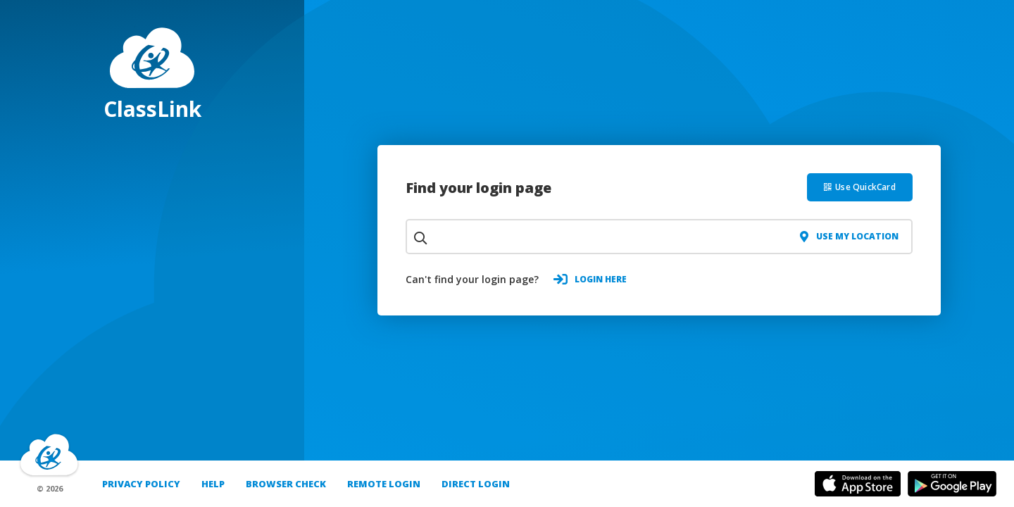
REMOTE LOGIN (383, 484)
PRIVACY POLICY (141, 484)
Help (213, 484)
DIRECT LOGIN (476, 484)
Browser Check (286, 484)
